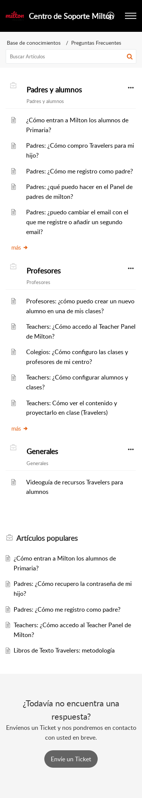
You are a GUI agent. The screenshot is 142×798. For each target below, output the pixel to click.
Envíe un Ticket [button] (71, 759)
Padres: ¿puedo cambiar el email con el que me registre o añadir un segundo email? (77, 222)
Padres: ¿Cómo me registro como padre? (79, 171)
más (19, 247)
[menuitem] (110, 16)
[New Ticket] (71, 759)
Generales (42, 451)
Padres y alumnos (54, 90)
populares (47, 538)
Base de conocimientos (34, 42)
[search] (71, 56)
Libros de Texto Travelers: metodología (64, 650)
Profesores (44, 271)
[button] (130, 56)
